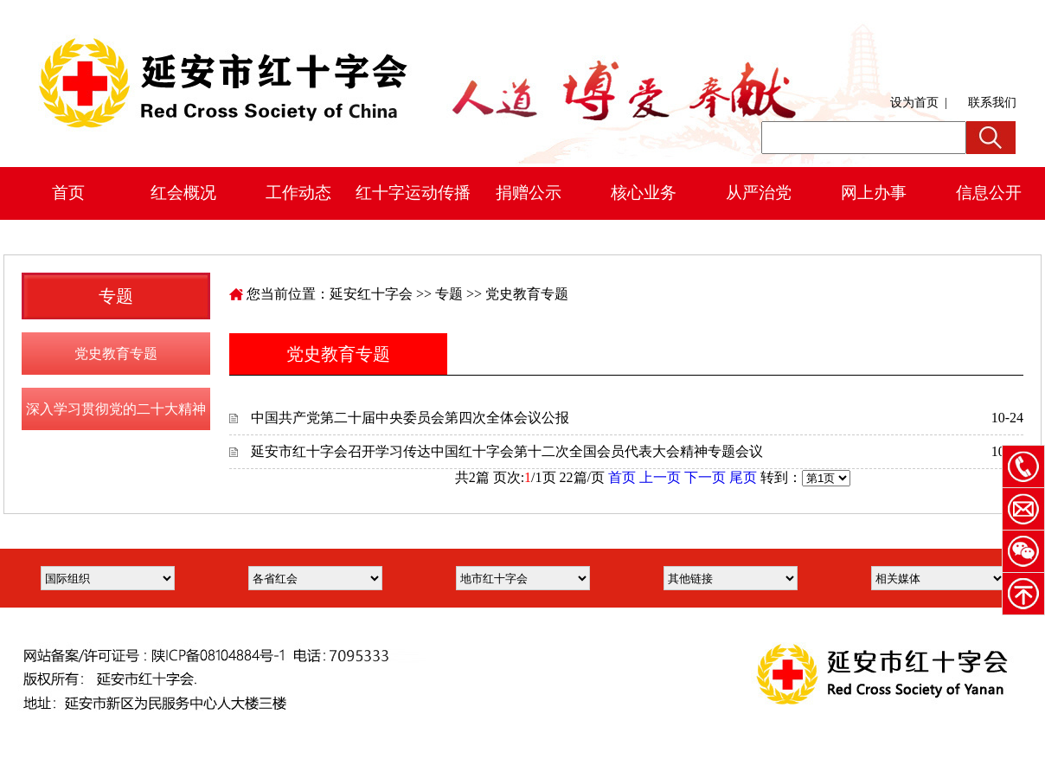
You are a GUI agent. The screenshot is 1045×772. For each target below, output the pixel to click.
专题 (449, 293)
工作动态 (298, 192)
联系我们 (992, 102)
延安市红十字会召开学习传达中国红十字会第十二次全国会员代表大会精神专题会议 (507, 451)
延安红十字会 (371, 293)
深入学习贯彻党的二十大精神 (116, 409)
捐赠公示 (528, 192)
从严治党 (759, 192)
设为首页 (914, 102)
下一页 (705, 477)
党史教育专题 (115, 353)
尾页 (743, 477)
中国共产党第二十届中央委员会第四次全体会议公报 (410, 417)
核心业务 (643, 192)
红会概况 (183, 192)
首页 (68, 192)
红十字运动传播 (413, 192)
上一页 (660, 477)
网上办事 (874, 192)
